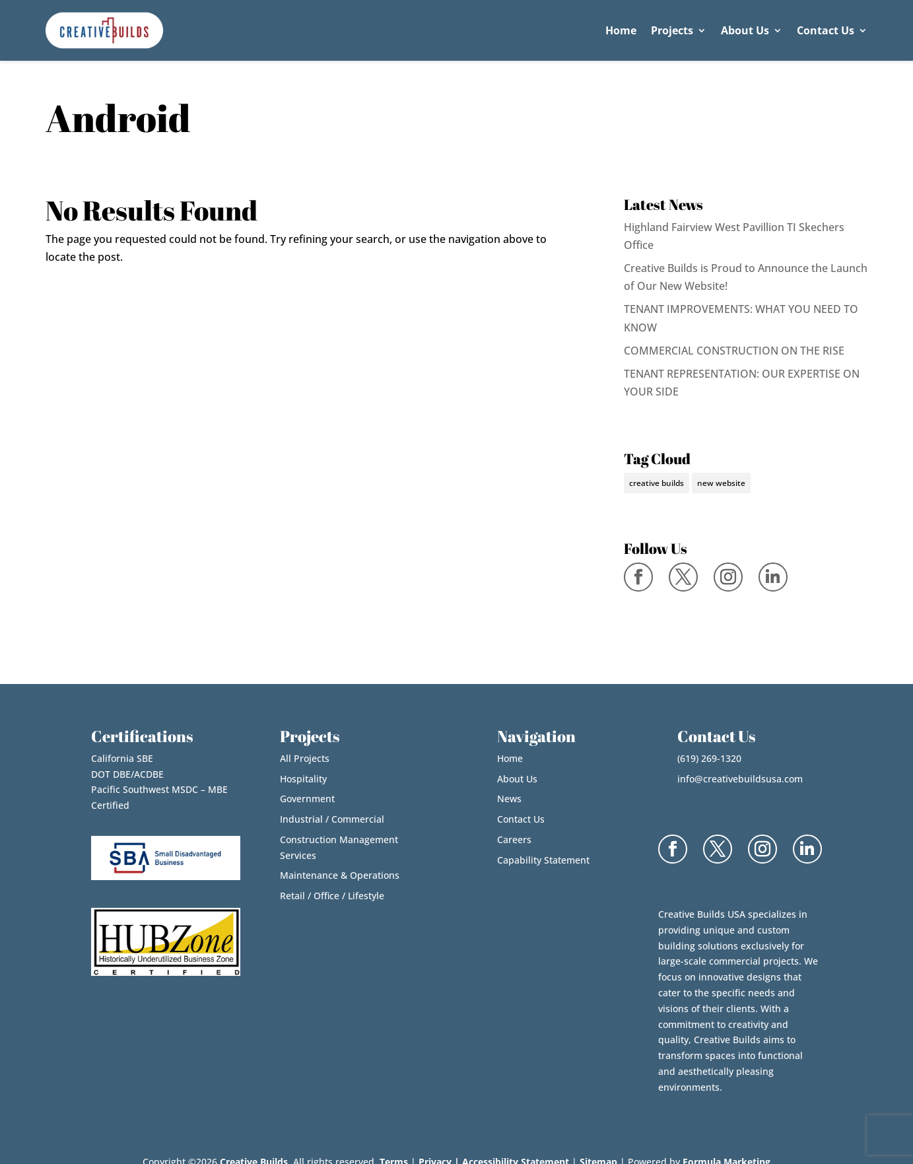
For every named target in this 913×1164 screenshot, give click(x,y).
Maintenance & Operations (339, 875)
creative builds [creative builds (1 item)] (656, 483)
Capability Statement (543, 860)
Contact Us (825, 30)
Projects (672, 30)
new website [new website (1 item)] (721, 483)
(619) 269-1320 (709, 758)
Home (620, 30)
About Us (745, 30)
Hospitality (303, 778)
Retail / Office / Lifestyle (332, 895)
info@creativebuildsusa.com (740, 778)
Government (307, 798)
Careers (514, 839)
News (509, 798)
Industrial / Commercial (332, 819)
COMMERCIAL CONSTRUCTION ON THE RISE (734, 350)
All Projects (304, 758)
